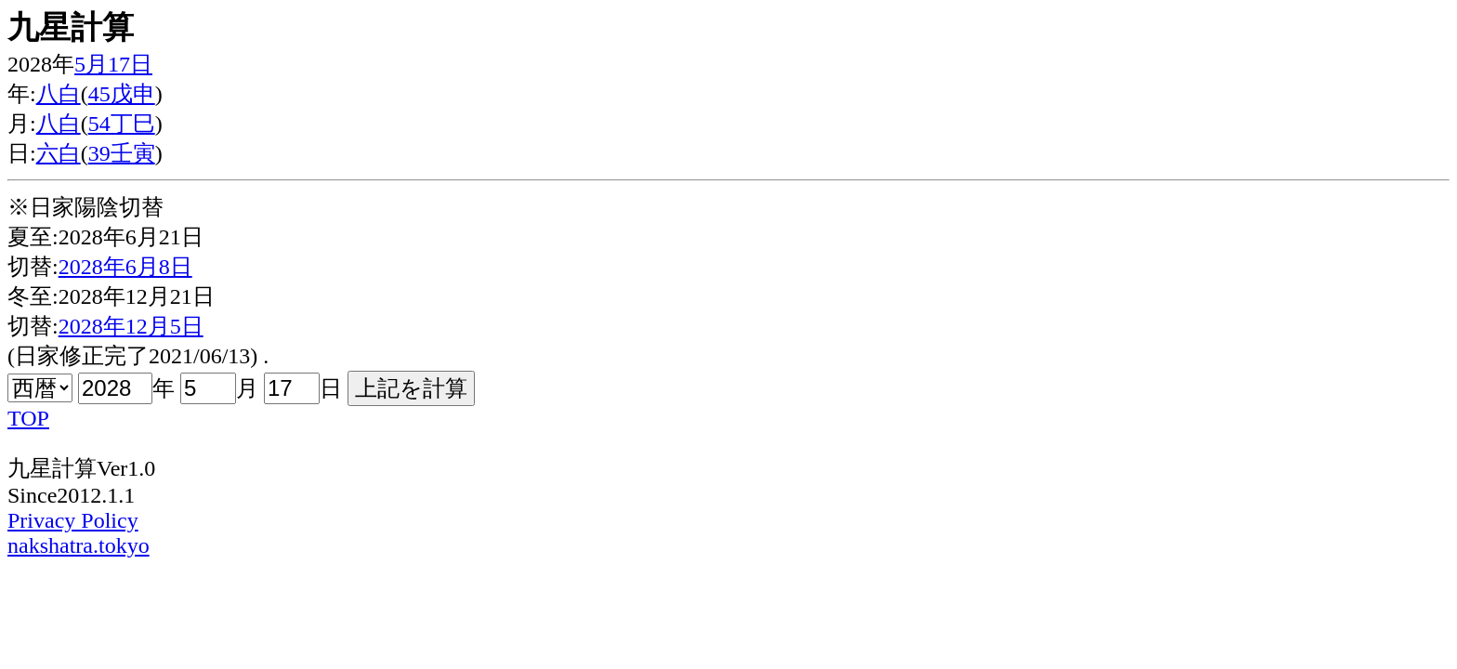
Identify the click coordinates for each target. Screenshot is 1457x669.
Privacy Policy (72, 520)
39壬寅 (121, 153)
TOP (28, 418)
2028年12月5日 (131, 326)
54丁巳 (121, 124)
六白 (58, 153)
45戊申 (121, 94)
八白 (58, 94)
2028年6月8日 (125, 267)
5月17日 (113, 64)
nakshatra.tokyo (78, 545)
